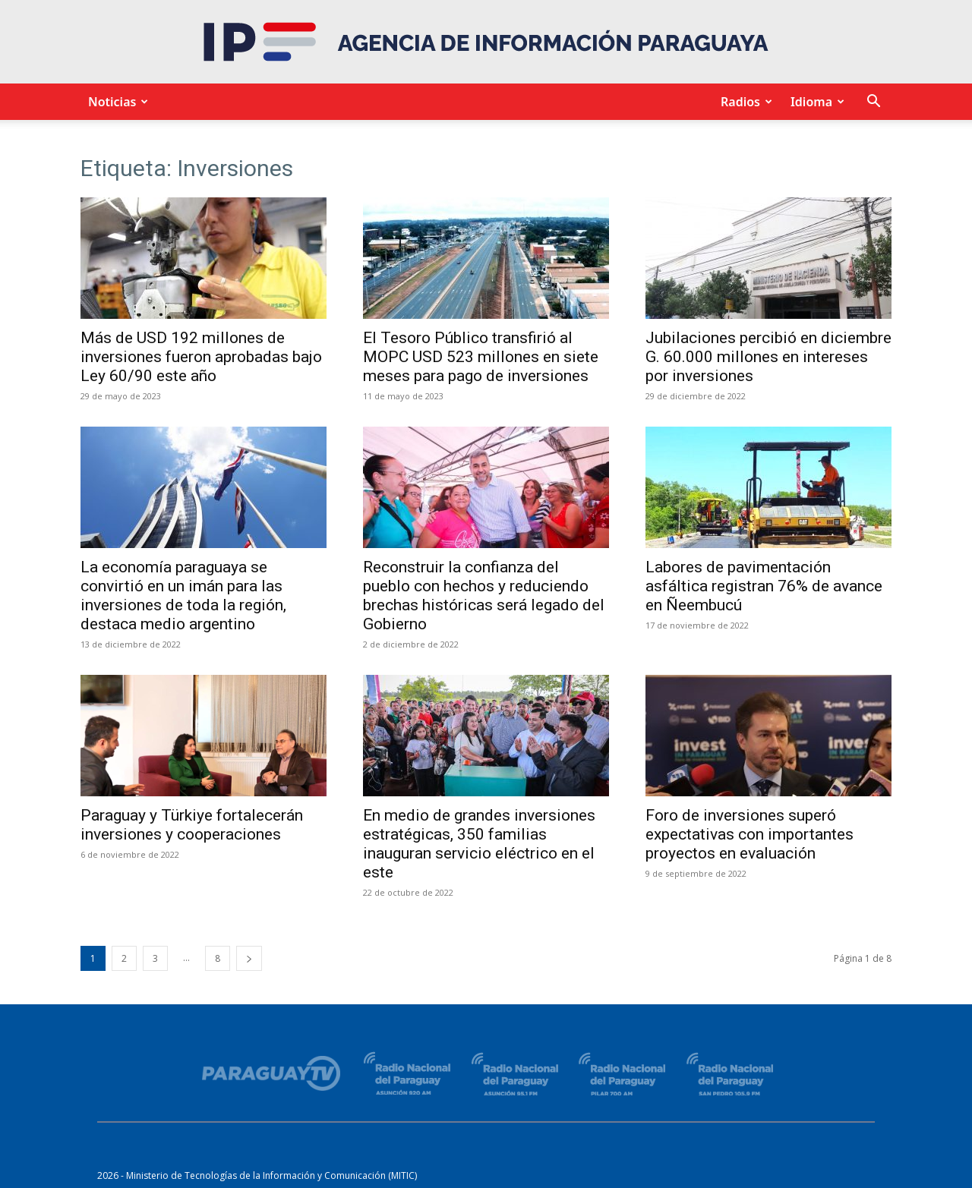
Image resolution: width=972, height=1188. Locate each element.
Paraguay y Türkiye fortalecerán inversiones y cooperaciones (191, 824)
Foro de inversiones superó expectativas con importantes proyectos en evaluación (749, 834)
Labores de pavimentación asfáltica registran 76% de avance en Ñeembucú (763, 586)
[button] (873, 103)
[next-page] (249, 958)
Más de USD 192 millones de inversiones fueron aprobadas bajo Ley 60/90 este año (201, 357)
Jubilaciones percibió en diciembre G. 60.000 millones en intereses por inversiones (768, 357)
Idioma (815, 101)
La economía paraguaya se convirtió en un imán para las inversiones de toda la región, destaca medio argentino (183, 595)
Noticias (116, 101)
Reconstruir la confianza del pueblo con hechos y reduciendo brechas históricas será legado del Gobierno (483, 595)
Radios (744, 101)
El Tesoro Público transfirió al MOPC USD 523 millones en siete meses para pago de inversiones (480, 357)
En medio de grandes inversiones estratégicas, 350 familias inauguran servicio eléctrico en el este (479, 843)
